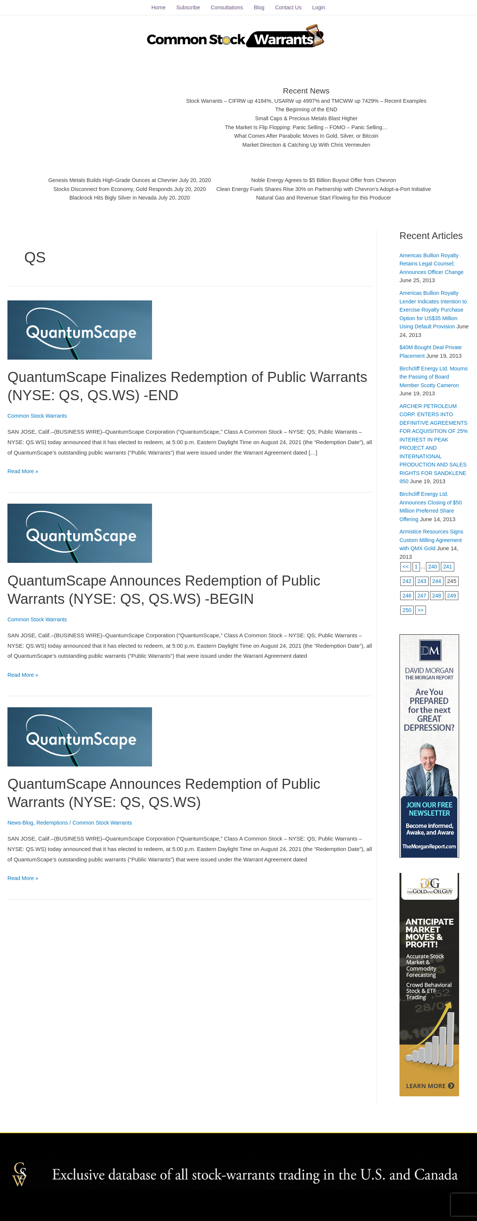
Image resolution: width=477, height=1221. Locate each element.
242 (407, 595)
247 (422, 609)
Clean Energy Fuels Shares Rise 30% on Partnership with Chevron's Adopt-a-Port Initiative (327, 188)
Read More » (23, 467)
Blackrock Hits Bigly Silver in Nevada (107, 197)
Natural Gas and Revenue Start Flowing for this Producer (327, 197)
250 (407, 623)
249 (453, 609)
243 (422, 595)
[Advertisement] (112, 113)
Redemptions (54, 819)
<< (405, 580)
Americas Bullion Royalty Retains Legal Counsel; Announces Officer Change (433, 260)
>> (421, 623)
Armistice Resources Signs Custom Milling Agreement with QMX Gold (432, 553)
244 (437, 595)
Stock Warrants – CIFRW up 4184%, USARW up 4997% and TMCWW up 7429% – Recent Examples (306, 98)
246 (407, 609)
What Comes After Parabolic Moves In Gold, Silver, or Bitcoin (306, 134)
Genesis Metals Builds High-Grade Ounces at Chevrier (107, 178)
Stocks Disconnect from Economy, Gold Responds (107, 188)
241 (448, 580)
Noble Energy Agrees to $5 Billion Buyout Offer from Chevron (328, 178)
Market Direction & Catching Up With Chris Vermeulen (306, 143)
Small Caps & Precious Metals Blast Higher (306, 116)
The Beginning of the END (306, 106)
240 (433, 580)
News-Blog (21, 819)
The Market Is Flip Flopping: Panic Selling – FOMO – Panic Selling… (306, 125)
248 (437, 609)
